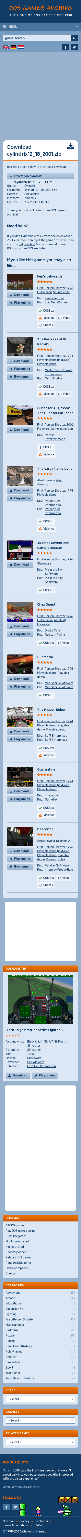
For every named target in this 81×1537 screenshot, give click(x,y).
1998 (69, 490)
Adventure (40, 1293)
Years (10, 1390)
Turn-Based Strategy (40, 1378)
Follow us (12, 1497)
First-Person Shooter (51, 288)
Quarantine (46, 769)
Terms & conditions (15, 1525)
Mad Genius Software (59, 683)
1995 (69, 847)
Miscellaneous (40, 1325)
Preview (51, 859)
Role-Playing (40, 1352)
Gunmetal (45, 657)
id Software (31, 1487)
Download (21, 295)
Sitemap (8, 1521)
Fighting (40, 1314)
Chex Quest (46, 604)
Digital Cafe (52, 630)
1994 (69, 356)
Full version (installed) (51, 620)
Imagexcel (52, 795)
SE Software (35, 1062)
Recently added (16, 1252)
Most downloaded (17, 1241)
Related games (17, 1433)
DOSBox (12, 248)
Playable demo (47, 364)
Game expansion (62, 429)
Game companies (17, 1268)
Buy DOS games (16, 1236)
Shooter (40, 1357)
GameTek (51, 799)
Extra (61, 859)
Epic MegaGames (56, 302)
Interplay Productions (59, 869)
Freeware (43, 429)
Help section (27, 244)
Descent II (45, 829)
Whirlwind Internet (34, 1531)
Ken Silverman (54, 298)
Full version (31, 194)
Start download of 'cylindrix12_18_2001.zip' (33, 176)
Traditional (40, 1373)
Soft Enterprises (56, 735)
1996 (69, 559)
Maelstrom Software (58, 370)
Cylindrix (30, 186)
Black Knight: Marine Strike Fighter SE (35, 1030)
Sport (40, 1368)
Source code (61, 292)
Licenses (12, 1412)
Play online (22, 302)
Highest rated (15, 1247)
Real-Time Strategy (40, 1346)
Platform (40, 1330)
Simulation (34, 1050)
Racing (40, 1341)
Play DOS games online (20, 1231)
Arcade (40, 1298)
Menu (13, 26)
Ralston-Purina (55, 634)
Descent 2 (63, 841)
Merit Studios (53, 378)
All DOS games (15, 1225)
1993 (69, 288)
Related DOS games (19, 1257)
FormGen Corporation (41, 1066)
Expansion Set (40, 1309)
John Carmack (12, 1487)
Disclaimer (41, 1521)
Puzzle (40, 1336)
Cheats (10, 1273)
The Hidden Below (51, 709)
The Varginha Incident (54, 468)
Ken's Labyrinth (49, 276)
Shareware (44, 563)
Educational (40, 1304)
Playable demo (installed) (53, 360)
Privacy (25, 1521)
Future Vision (53, 374)
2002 (70, 424)
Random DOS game (18, 1263)
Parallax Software (57, 865)
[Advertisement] (40, 93)
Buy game (21, 376)
